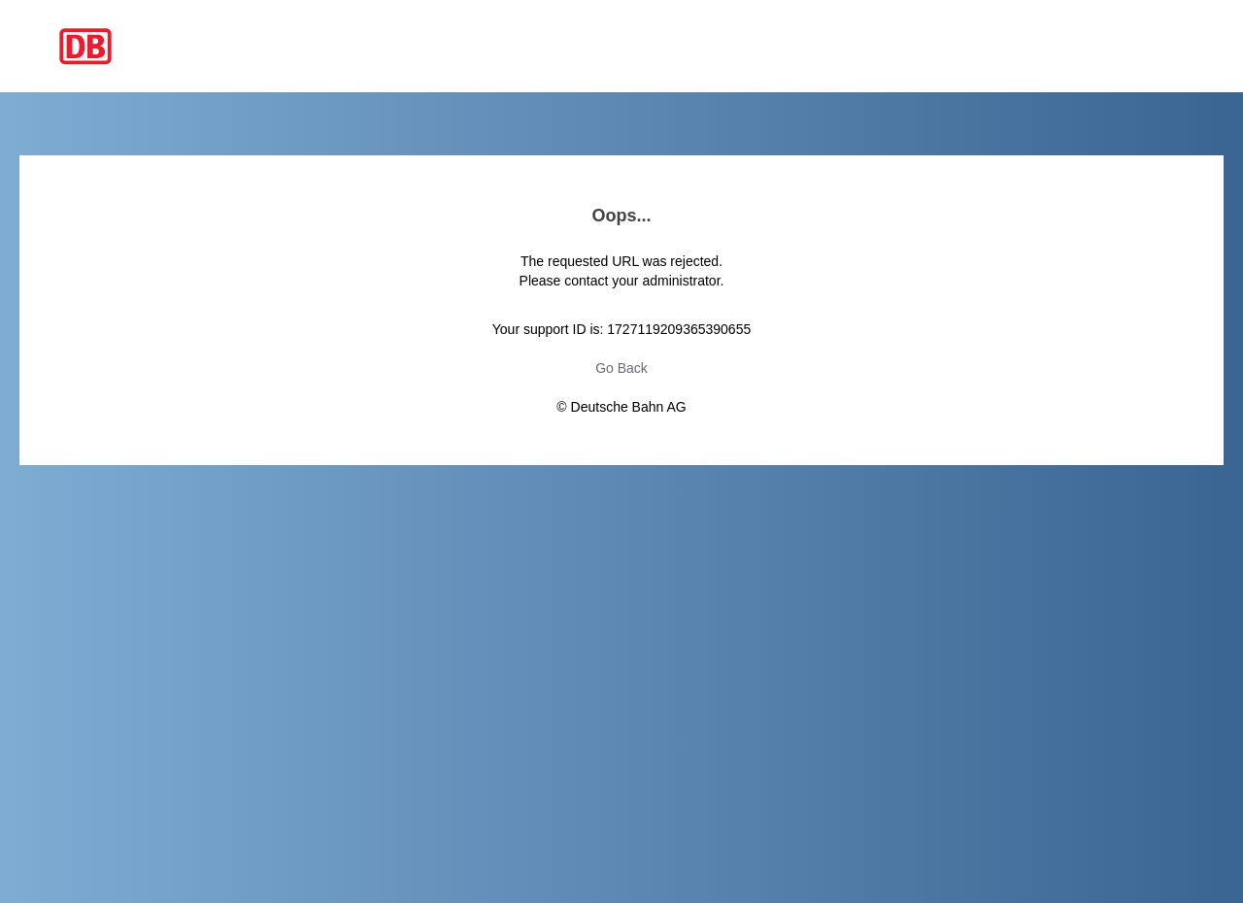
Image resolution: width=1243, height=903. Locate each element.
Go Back (621, 368)
